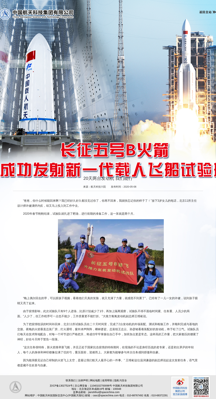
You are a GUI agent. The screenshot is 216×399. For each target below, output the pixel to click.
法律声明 (83, 380)
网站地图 (95, 380)
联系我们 (71, 380)
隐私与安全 (120, 380)
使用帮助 (107, 380)
